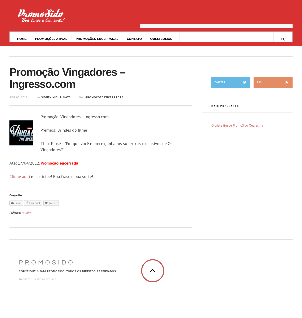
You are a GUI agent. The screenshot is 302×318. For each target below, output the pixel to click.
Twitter (232, 82)
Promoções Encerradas (97, 39)
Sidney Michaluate (55, 97)
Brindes (26, 213)
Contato (134, 39)
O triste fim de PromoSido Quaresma (237, 125)
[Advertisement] (216, 17)
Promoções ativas (51, 39)
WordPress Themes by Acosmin (37, 279)
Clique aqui (19, 176)
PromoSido (47, 262)
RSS (275, 82)
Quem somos (161, 39)
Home (22, 39)
